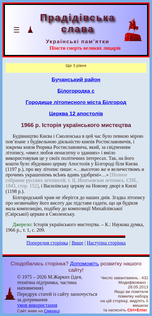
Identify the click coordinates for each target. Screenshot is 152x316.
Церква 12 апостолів (76, 113)
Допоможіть (84, 263)
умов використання (37, 305)
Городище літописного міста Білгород (75, 102)
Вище (78, 242)
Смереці (52, 311)
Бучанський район (76, 79)
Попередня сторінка (47, 242)
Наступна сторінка (106, 242)
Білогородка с (76, 91)
